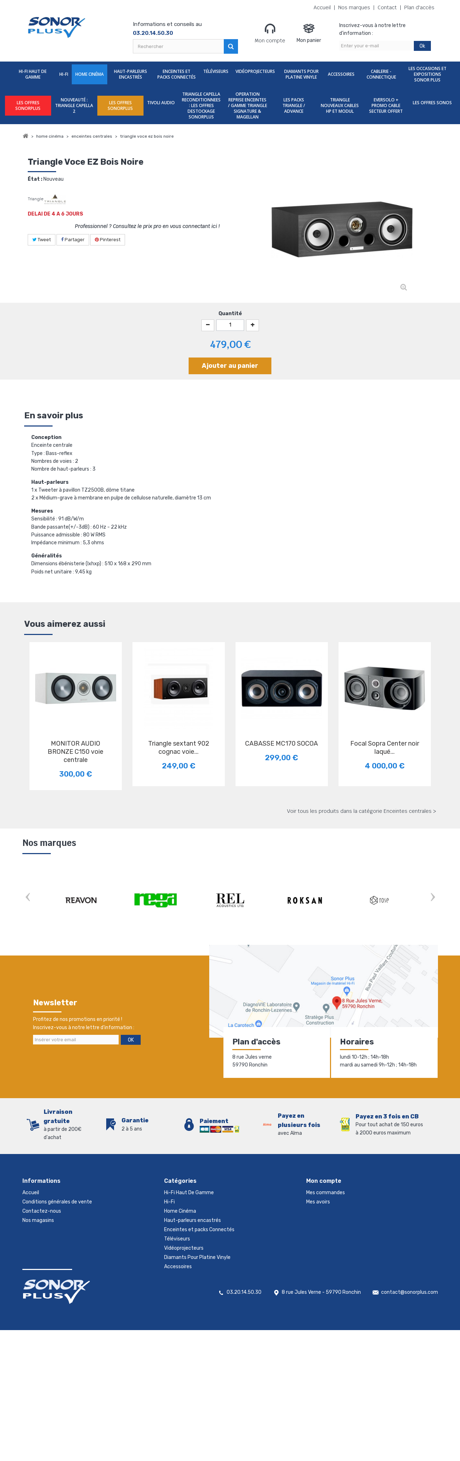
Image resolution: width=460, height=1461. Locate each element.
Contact (387, 7)
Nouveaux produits (44, 1239)
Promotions (35, 1230)
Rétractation (37, 1257)
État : (35, 179)
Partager (73, 239)
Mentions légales (41, 1267)
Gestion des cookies (45, 1276)
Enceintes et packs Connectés (176, 74)
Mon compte (270, 33)
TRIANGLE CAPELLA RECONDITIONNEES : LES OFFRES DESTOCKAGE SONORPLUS (201, 105)
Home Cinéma (89, 74)
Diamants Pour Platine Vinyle (301, 74)
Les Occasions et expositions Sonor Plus (427, 74)
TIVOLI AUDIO (161, 103)
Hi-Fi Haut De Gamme (33, 74)
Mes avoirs (318, 1202)
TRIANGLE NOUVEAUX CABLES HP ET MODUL (340, 105)
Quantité (230, 314)
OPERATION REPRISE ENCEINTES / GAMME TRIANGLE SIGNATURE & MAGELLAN (247, 105)
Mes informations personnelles (341, 1220)
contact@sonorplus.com (409, 1423)
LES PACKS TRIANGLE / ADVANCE (293, 105)
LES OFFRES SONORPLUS (27, 105)
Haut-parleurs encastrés (130, 74)
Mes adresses (321, 1211)
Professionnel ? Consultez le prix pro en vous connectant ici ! (147, 226)
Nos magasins (38, 1220)
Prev (27, 898)
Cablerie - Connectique (381, 74)
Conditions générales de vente (57, 1202)
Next (432, 898)
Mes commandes (325, 1193)
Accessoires (341, 74)
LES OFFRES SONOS (432, 103)
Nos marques (354, 7)
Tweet (41, 239)
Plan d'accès (419, 7)
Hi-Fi (63, 74)
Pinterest (107, 239)
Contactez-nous (41, 1211)
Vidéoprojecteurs (255, 71)
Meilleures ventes (42, 1248)
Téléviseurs (215, 71)
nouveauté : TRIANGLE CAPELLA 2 (74, 105)
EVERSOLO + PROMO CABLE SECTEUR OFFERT (386, 105)
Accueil (322, 7)
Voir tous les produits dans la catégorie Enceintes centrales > (361, 811)
